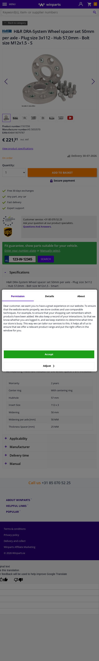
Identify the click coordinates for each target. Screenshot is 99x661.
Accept (49, 354)
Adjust (48, 365)
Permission (18, 296)
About (81, 296)
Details (49, 296)
